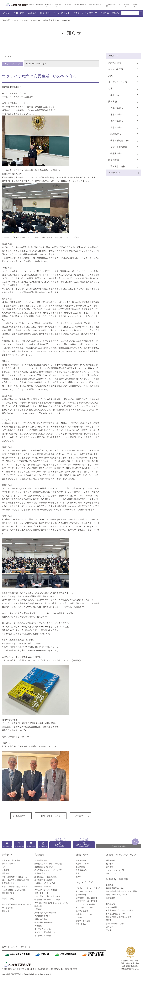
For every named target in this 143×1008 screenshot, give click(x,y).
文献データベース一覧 (115, 870)
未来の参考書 (111, 907)
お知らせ (25, 20)
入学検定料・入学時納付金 (45, 913)
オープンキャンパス (117, 82)
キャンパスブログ (116, 69)
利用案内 (109, 864)
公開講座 (109, 885)
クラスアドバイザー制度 (86, 904)
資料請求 (126, 5)
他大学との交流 (82, 911)
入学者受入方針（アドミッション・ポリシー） (53, 903)
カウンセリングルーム (85, 908)
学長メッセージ (8, 864)
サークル (79, 917)
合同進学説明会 (40, 919)
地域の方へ (58, 5)
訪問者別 (112, 101)
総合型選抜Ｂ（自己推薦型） (46, 877)
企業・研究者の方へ (119, 140)
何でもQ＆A (81, 924)
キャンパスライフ (61, 13)
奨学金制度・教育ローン (44, 922)
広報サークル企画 (83, 921)
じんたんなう (111, 904)
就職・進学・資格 (116, 166)
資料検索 (109, 867)
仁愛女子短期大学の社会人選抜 (118, 917)
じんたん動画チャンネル (116, 914)
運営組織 (5, 873)
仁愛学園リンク (8, 893)
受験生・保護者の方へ (36, 5)
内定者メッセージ (83, 864)
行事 (110, 88)
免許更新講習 (114, 62)
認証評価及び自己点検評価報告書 (15, 880)
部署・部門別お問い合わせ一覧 (14, 877)
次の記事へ (80, 816)
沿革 (4, 867)
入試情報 (32, 13)
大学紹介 (6, 13)
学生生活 (114, 95)
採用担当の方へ (82, 870)
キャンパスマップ (113, 873)
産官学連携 (110, 898)
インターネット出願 (42, 936)
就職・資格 (45, 13)
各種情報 (38, 926)
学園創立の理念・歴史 (11, 860)
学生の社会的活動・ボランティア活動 (121, 891)
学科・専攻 (19, 13)
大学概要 (5, 870)
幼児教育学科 (7, 908)
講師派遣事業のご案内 (115, 888)
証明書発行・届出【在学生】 (87, 898)
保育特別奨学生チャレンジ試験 (47, 899)
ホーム (15, 20)
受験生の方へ (116, 121)
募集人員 (38, 906)
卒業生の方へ (67, 5)
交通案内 (135, 5)
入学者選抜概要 (40, 860)
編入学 (78, 877)
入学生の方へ (116, 108)
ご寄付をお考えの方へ (95, 5)
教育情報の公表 (8, 883)
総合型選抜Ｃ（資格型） (44, 880)
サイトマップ (26, 947)
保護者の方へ (116, 153)
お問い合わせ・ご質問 (113, 5)
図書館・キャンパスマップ (85, 13)
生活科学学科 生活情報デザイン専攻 (16, 904)
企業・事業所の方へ (80, 5)
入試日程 (38, 909)
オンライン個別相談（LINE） (46, 932)
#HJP (28, 64)
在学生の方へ (49, 5)
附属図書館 (113, 160)
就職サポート (81, 860)
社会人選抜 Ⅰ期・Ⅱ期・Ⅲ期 (47, 896)
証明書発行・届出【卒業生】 (87, 901)
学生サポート (81, 895)
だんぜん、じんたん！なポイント (89, 888)
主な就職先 (80, 867)
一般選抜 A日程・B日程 (44, 883)
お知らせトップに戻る (50, 816)
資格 (77, 873)
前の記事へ (21, 816)
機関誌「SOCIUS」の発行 (116, 895)
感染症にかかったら (84, 914)
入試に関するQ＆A (42, 916)
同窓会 (108, 920)
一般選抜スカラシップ (43, 887)
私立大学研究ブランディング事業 (119, 910)
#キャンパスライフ (40, 64)
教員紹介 (5, 911)
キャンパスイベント (84, 891)
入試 (110, 75)
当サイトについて (10, 947)
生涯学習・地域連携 (110, 13)
